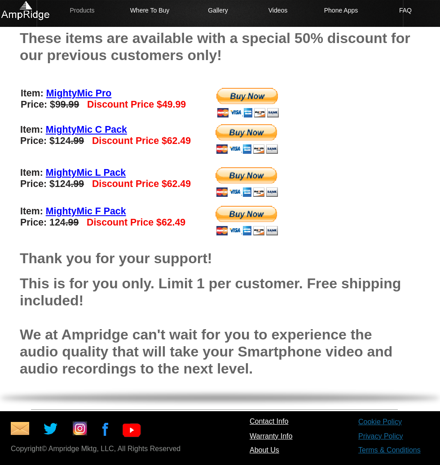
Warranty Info (271, 436)
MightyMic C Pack (86, 129)
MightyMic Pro (79, 93)
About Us (264, 450)
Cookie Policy (380, 422)
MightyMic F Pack (86, 211)
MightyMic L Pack (86, 172)
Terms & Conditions (389, 450)
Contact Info (269, 421)
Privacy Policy (380, 436)
